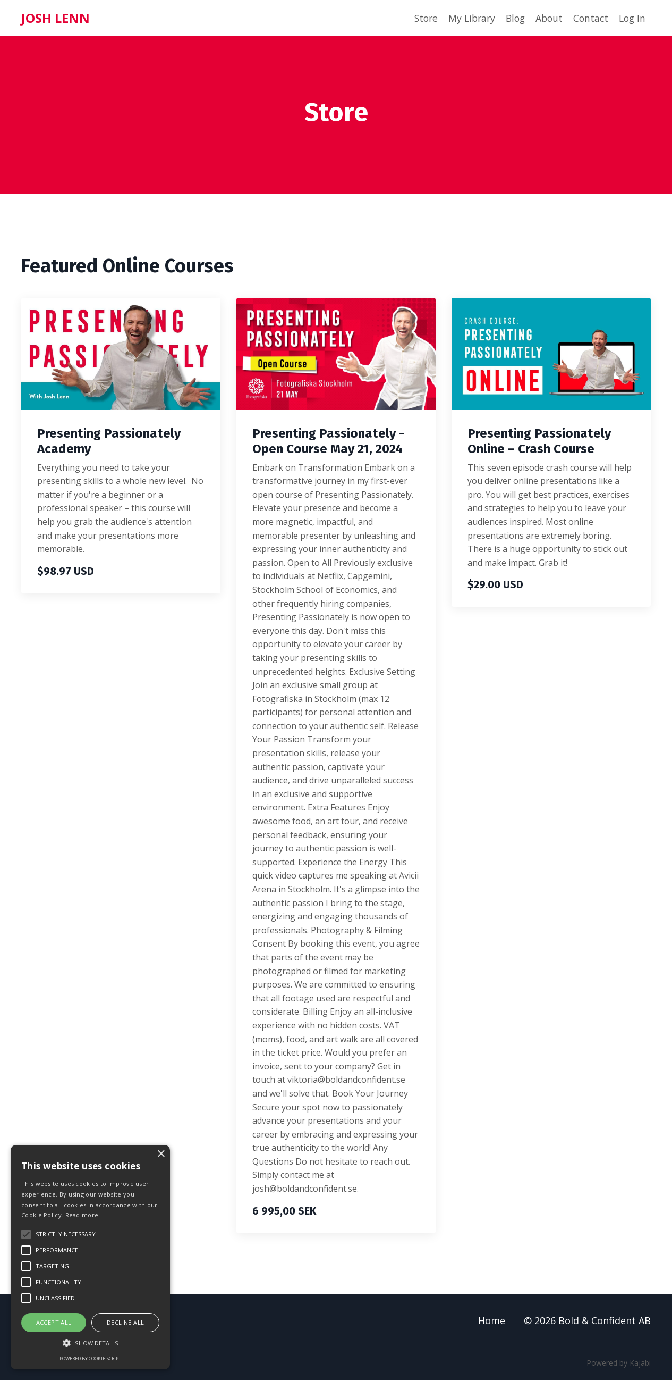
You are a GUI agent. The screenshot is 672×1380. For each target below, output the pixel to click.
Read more (82, 1215)
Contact (589, 18)
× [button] (161, 1154)
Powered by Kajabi (618, 1363)
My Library (465, 18)
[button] (90, 1342)
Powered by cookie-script (90, 1358)
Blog (510, 18)
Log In (631, 18)
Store (417, 18)
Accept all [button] (54, 1322)
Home (491, 1320)
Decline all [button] (125, 1322)
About (546, 18)
